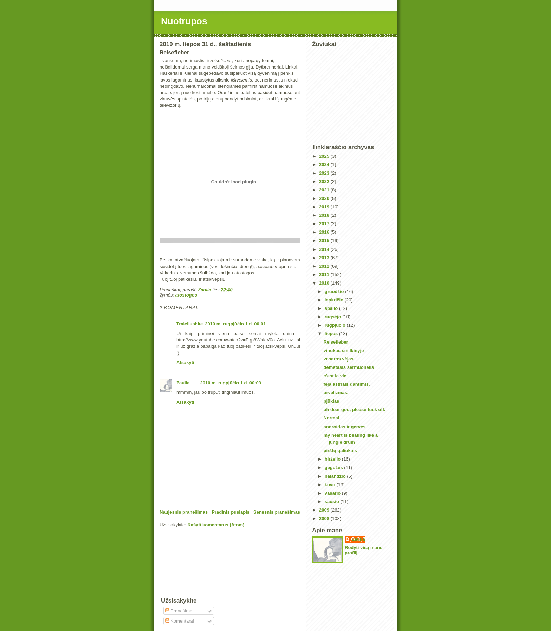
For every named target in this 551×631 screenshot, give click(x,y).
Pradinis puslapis (230, 512)
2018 (325, 215)
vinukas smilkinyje (343, 350)
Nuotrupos (184, 21)
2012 (325, 266)
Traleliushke (189, 323)
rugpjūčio (336, 325)
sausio (333, 501)
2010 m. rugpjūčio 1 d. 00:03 (230, 382)
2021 (325, 190)
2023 (325, 173)
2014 (325, 249)
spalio (332, 308)
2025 (325, 156)
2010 (325, 283)
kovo (331, 484)
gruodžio (335, 291)
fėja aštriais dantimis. (346, 384)
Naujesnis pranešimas (184, 512)
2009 (325, 510)
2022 (325, 181)
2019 (325, 206)
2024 (325, 164)
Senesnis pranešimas (276, 512)
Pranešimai (179, 610)
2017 (325, 223)
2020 (325, 198)
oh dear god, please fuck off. (354, 409)
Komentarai (179, 621)
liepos (332, 333)
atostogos (186, 295)
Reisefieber (335, 342)
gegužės (334, 467)
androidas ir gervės (344, 426)
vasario (333, 493)
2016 (325, 232)
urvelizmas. (335, 392)
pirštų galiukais (340, 450)
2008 (325, 518)
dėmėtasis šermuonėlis (348, 367)
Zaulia (183, 382)
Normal (331, 418)
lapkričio (335, 300)
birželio (333, 459)
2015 (325, 240)
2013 (325, 257)
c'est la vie (334, 375)
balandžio (336, 476)
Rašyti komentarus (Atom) (215, 524)
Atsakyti (185, 362)
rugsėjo (334, 316)
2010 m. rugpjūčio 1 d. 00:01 (235, 323)
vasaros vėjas (338, 359)
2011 (325, 274)
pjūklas (331, 401)
